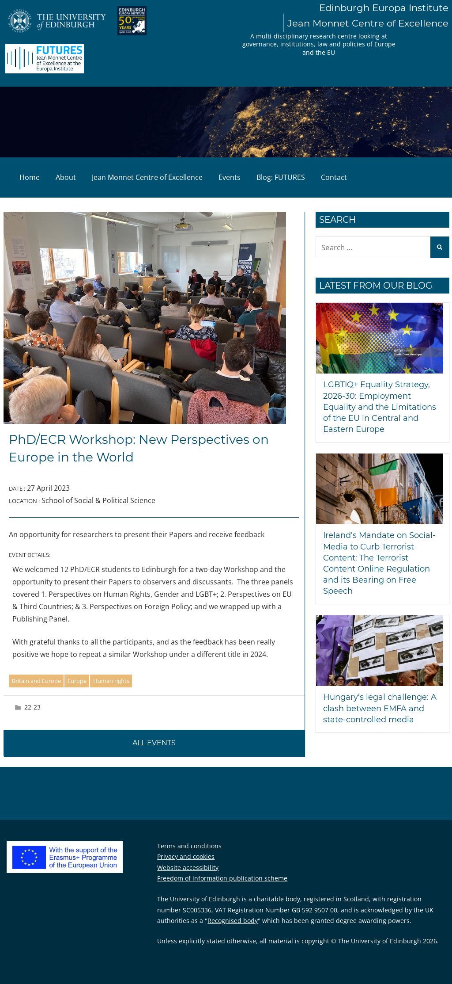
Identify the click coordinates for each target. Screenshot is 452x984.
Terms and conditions (189, 846)
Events (229, 177)
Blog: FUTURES (280, 177)
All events (154, 743)
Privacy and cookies (186, 856)
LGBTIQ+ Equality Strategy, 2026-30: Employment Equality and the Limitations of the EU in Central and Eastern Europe (379, 407)
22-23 (32, 707)
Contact (334, 177)
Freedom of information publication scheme (222, 878)
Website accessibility (187, 867)
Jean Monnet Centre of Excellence (147, 177)
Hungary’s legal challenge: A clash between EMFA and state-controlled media (380, 708)
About (66, 177)
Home (29, 177)
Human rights (111, 681)
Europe (77, 681)
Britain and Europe (36, 681)
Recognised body (232, 920)
